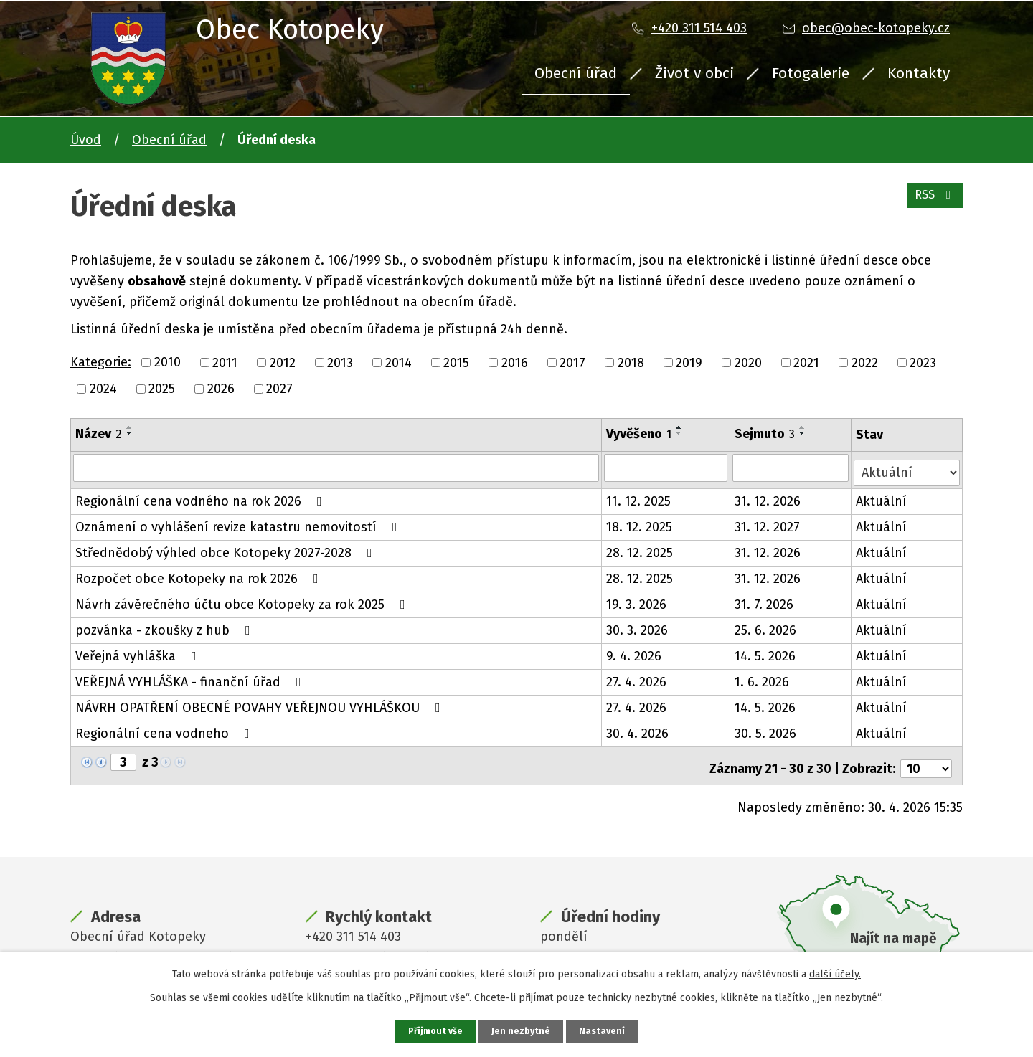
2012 (283, 362)
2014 (398, 362)
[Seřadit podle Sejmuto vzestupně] (804, 427)
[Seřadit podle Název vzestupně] (130, 427)
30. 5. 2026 (767, 728)
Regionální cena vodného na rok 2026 (201, 496)
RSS (932, 202)
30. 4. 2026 (639, 728)
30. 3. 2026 (638, 625)
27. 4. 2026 (638, 677)
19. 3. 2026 (638, 599)
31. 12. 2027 (768, 522)
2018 (631, 362)
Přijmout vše (433, 1031)
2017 (572, 362)
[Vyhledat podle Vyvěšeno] (667, 467)
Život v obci (694, 73)
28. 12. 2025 (641, 548)
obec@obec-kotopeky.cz (876, 28)
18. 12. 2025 (641, 522)
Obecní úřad (575, 73)
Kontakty (918, 73)
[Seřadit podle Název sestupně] (130, 433)
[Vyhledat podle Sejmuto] (792, 467)
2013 (340, 362)
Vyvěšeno (640, 434)
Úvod (85, 140)
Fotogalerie (810, 73)
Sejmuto (766, 434)
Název (98, 434)
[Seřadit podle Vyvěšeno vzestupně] (681, 427)
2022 (865, 362)
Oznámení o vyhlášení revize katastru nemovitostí (239, 522)
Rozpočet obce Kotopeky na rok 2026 (199, 574)
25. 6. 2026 (767, 625)
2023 (923, 362)
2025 (161, 389)
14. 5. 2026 (766, 651)
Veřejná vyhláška (138, 651)
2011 (224, 362)
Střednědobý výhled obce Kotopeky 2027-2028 (226, 548)
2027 (279, 389)
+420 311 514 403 (699, 28)
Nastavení (605, 1031)
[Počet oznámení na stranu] (926, 758)
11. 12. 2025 (640, 496)
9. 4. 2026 (635, 651)
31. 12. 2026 (769, 496)
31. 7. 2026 (765, 599)
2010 (167, 362)
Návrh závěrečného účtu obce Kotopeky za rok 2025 (243, 599)
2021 (806, 362)
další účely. (835, 973)
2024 (103, 389)
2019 (689, 362)
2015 (456, 362)
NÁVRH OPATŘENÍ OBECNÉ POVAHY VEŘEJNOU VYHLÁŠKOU (260, 703)
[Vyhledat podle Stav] (907, 466)
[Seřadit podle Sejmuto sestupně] (804, 433)
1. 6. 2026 (763, 677)
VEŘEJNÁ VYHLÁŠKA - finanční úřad (191, 677)
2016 (514, 362)
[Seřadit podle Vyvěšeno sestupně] (681, 433)
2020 (748, 362)
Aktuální (882, 496)
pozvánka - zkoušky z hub (165, 625)
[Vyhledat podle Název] (336, 467)
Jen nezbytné (522, 1031)
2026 (221, 389)
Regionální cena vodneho (165, 728)
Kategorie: (100, 362)
